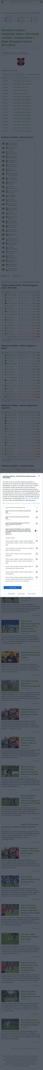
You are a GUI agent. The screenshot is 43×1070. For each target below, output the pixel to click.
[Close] (39, 476)
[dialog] (21, 535)
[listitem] (21, 507)
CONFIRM (12, 587)
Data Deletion (11, 593)
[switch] (36, 511)
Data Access (21, 593)
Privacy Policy (31, 593)
